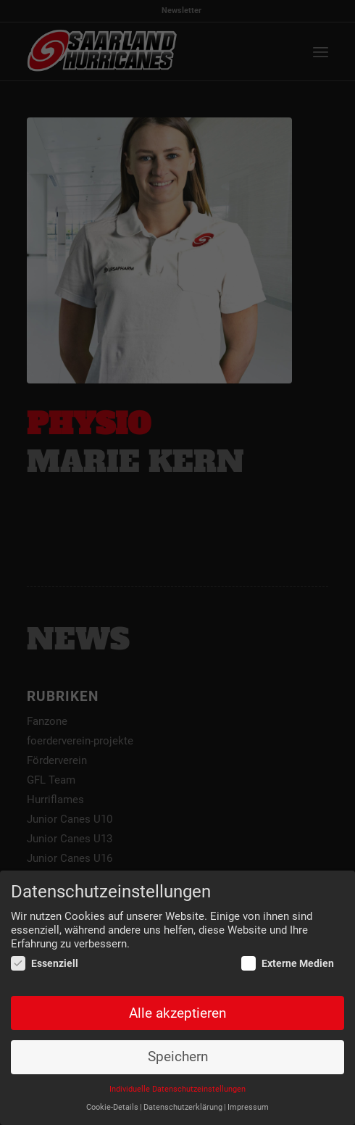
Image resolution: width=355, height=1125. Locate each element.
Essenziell (44, 964)
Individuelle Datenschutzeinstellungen (177, 1090)
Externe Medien (287, 964)
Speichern (178, 1058)
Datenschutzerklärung (182, 1108)
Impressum (248, 1108)
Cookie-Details (112, 1108)
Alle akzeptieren (177, 1013)
